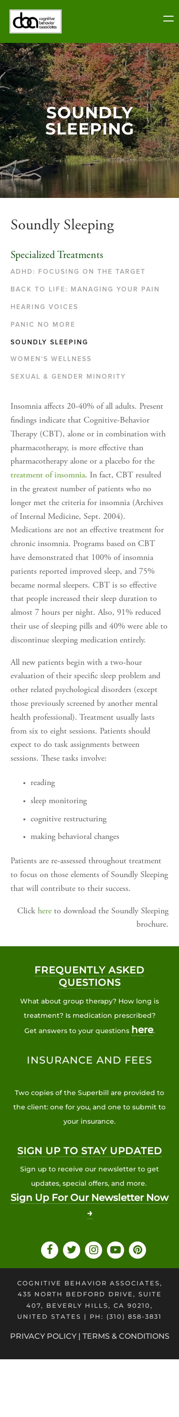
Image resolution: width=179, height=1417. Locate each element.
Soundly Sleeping (49, 342)
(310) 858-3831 (134, 1316)
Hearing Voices (44, 307)
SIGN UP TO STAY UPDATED (89, 1151)
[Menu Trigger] (168, 19)
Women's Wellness (51, 359)
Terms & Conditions (126, 1336)
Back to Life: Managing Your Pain (85, 289)
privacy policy (43, 1336)
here (45, 911)
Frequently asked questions (89, 976)
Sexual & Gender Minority (68, 376)
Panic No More (43, 325)
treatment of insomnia (48, 475)
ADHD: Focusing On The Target (78, 272)
